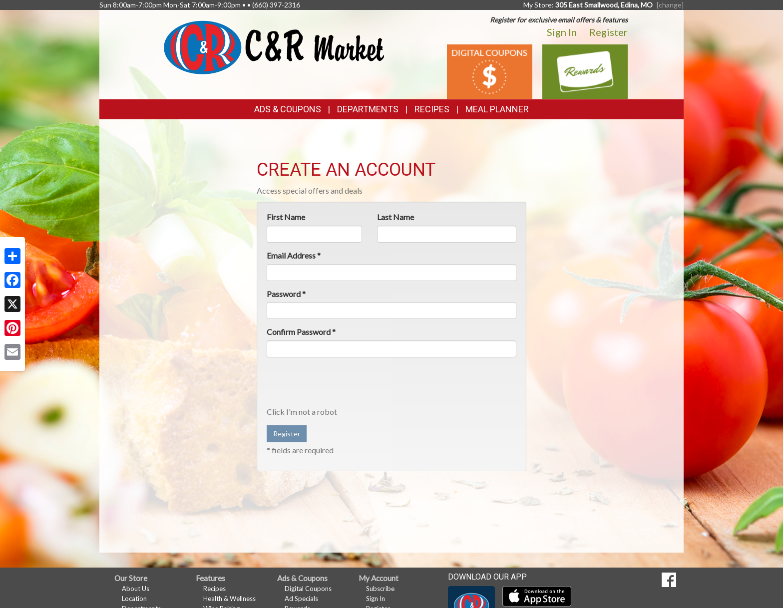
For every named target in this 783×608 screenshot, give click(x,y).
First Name (286, 217)
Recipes (431, 109)
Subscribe (380, 589)
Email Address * (294, 255)
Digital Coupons (308, 589)
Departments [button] (367, 109)
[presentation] (342, 384)
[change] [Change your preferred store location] (670, 4)
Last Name (395, 217)
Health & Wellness (229, 599)
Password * (286, 294)
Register (608, 32)
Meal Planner (497, 109)
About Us (135, 589)
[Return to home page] (274, 46)
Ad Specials (301, 599)
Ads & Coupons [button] (287, 109)
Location (134, 599)
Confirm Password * (301, 331)
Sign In (562, 32)
